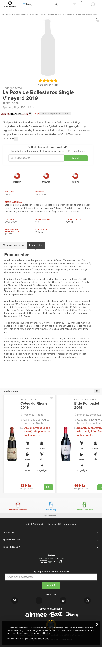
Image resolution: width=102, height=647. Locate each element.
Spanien (7, 107)
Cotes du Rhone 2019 (33, 405)
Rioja (16, 107)
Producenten (35, 245)
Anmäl (75, 158)
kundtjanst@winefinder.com (60, 524)
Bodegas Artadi (13, 88)
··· (16, 139)
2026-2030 (11, 221)
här (48, 633)
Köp (48, 487)
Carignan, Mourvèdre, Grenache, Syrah (36, 421)
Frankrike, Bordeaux (89, 414)
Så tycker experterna (13, 245)
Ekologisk (11, 103)
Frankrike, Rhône (33, 414)
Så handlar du (51, 516)
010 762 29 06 (34, 524)
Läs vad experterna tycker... (55, 113)
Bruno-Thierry (28, 399)
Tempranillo (41, 194)
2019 (7, 194)
